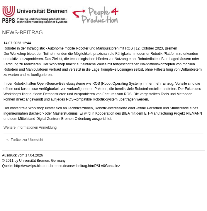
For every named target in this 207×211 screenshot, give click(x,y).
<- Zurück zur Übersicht (24, 140)
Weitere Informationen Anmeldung (30, 127)
